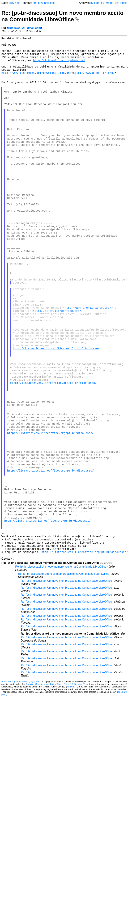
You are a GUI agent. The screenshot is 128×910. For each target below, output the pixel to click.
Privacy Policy (8, 796)
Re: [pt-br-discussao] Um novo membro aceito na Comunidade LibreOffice (62, 16)
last (52, 2)
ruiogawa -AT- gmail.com (24, 27)
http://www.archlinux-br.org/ (88, 368)
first (35, 2)
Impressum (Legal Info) (28, 796)
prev (11, 2)
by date (94, 2)
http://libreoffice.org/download (59, 66)
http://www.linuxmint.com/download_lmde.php (36, 81)
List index (121, 2)
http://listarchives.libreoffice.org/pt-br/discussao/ (56, 418)
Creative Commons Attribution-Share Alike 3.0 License (54, 799)
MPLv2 (70, 801)
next (17, 2)
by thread (107, 2)
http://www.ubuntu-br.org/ (94, 81)
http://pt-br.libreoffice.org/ (57, 372)
